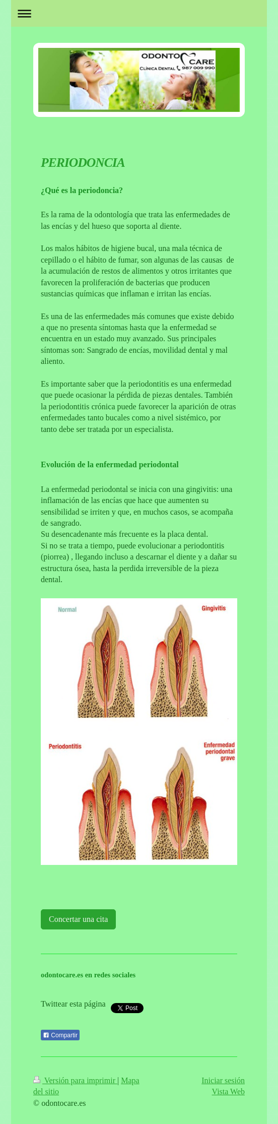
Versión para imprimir (75, 1080)
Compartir (60, 1035)
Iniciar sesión (223, 1080)
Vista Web (228, 1091)
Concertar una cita (78, 919)
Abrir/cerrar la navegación (139, 13)
